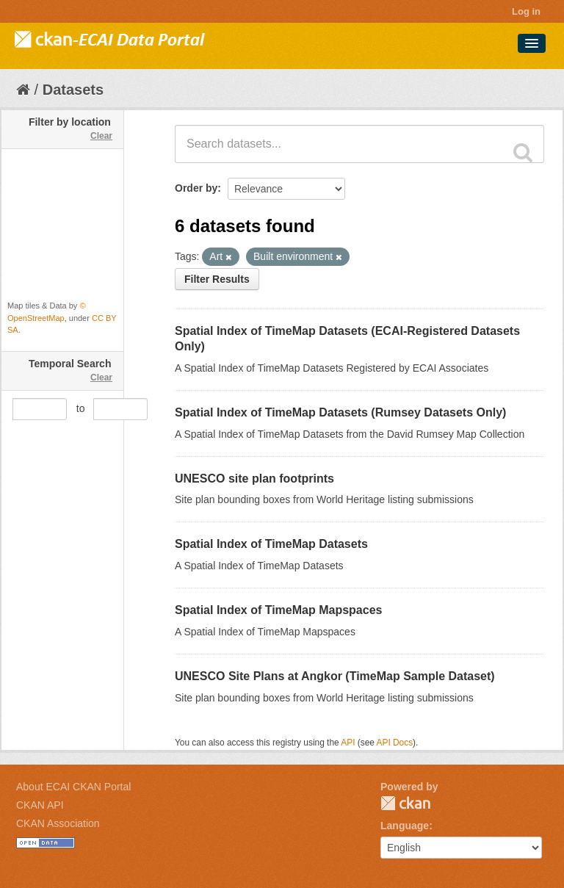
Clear (101, 136)
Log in (526, 11)
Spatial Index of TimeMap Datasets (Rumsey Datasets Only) (340, 412)
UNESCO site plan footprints (254, 478)
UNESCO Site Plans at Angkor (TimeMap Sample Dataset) (335, 676)
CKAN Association (58, 823)
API (348, 742)
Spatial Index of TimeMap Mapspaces (278, 610)
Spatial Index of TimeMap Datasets (271, 544)
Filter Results (217, 279)
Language (404, 825)
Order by (196, 188)
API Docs (395, 742)
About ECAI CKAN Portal (73, 787)
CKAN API (40, 805)
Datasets (73, 90)
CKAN (405, 803)
